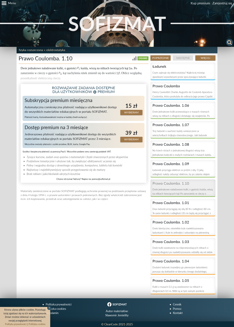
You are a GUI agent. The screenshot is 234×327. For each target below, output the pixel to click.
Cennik (177, 304)
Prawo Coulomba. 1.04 (170, 261)
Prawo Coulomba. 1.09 (170, 164)
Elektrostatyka (55, 50)
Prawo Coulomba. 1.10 (170, 183)
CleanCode (111, 324)
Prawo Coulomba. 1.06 (170, 105)
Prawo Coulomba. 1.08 (170, 144)
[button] (8, 3)
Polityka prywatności (58, 304)
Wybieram (131, 112)
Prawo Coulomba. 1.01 (170, 203)
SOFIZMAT (117, 23)
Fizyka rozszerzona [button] (31, 50)
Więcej (205, 57)
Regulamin (52, 313)
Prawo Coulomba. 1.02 (170, 222)
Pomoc (177, 308)
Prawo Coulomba (166, 86)
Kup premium (200, 3)
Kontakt (178, 313)
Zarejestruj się (222, 3)
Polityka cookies (56, 308)
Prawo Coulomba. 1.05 (170, 280)
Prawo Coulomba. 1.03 (170, 242)
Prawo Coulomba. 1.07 (170, 125)
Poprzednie (160, 57)
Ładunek (159, 66)
